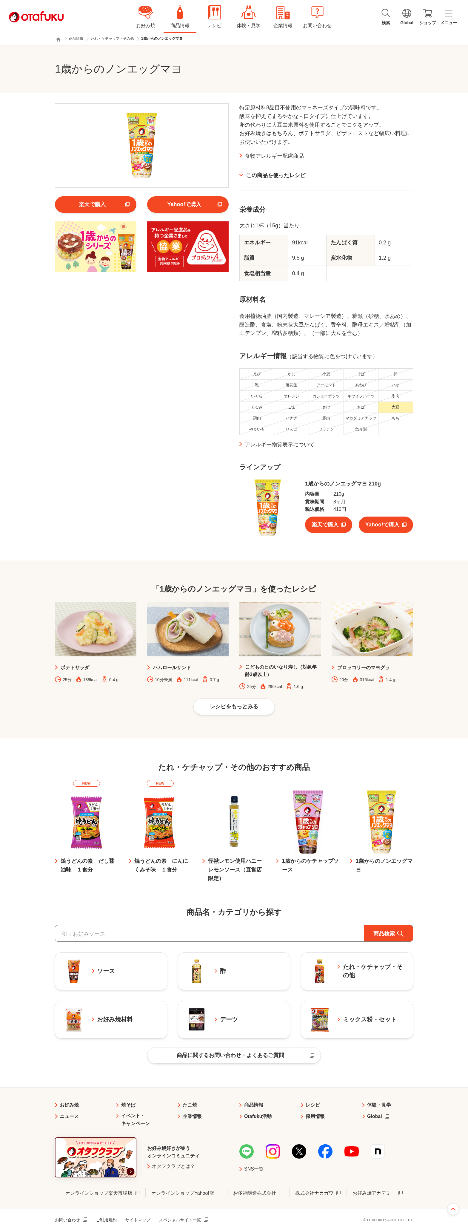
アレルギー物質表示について (280, 445)
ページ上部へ (453, 1209)
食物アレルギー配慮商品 (274, 156)
